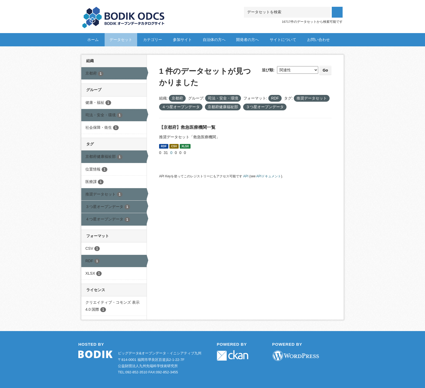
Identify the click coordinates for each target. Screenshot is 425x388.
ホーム (93, 39)
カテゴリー (152, 39)
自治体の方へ (214, 39)
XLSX (185, 146)
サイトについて (283, 39)
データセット (121, 39)
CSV (174, 146)
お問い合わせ (318, 39)
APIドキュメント (268, 176)
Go (325, 70)
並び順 (267, 70)
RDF (164, 146)
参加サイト (182, 39)
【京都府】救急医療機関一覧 (187, 127)
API (245, 176)
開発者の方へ (247, 39)
